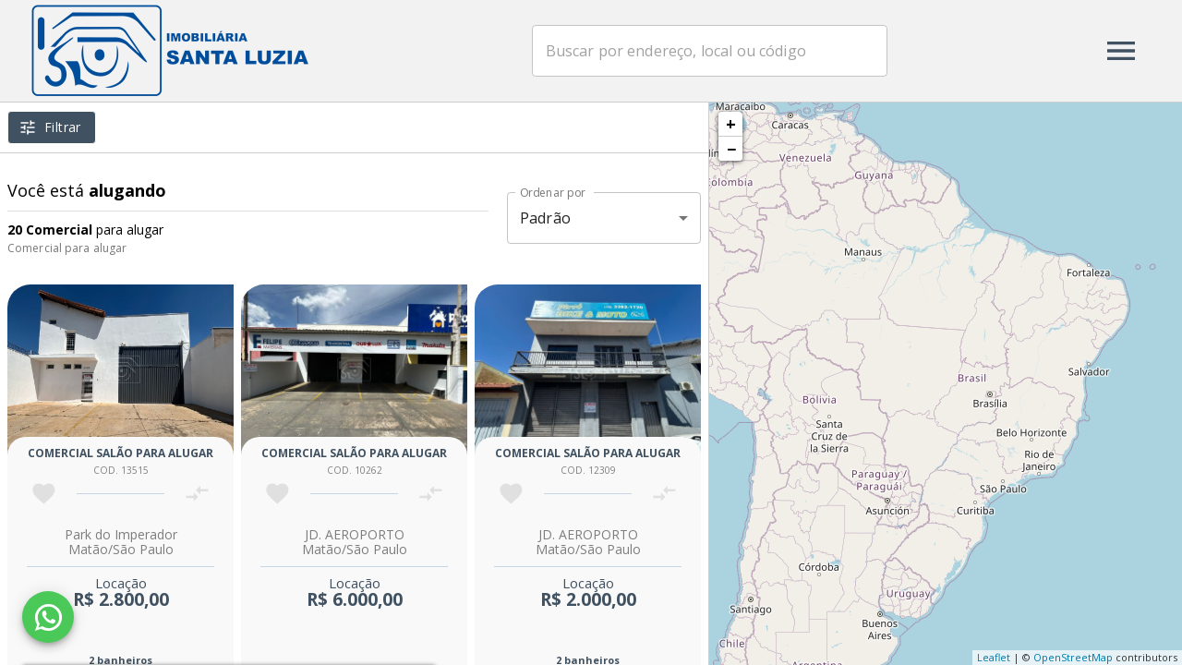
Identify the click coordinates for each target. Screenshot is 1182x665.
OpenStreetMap (1073, 657)
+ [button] (731, 124)
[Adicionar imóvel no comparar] (197, 494)
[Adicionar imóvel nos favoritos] (44, 494)
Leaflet (993, 657)
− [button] (731, 149)
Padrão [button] (545, 218)
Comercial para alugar (67, 248)
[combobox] (709, 51)
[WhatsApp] (48, 617)
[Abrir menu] (1121, 50)
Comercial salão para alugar (120, 453)
